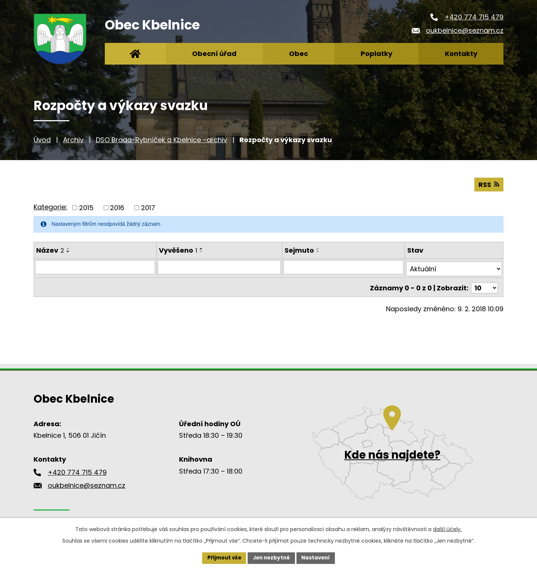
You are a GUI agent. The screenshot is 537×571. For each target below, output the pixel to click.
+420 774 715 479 (474, 17)
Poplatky (376, 53)
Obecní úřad (214, 53)
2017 (148, 207)
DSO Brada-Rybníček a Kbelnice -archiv (161, 139)
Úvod (42, 139)
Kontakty (461, 53)
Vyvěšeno (178, 250)
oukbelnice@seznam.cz (464, 30)
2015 (86, 207)
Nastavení (318, 557)
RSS (488, 184)
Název (50, 250)
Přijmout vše (222, 557)
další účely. (447, 528)
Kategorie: (50, 206)
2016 (117, 207)
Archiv (73, 139)
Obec (298, 53)
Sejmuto (299, 250)
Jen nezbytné (271, 557)
